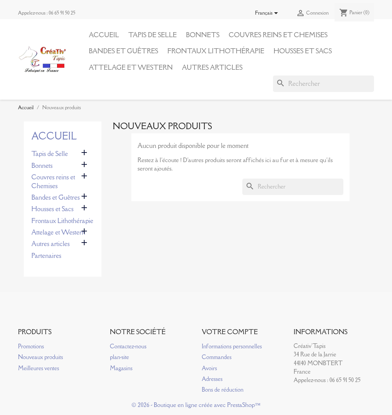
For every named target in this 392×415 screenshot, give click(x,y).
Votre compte (230, 332)
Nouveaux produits (40, 357)
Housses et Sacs (302, 51)
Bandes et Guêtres (123, 51)
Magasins (121, 368)
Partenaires (46, 255)
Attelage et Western (131, 67)
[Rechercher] (323, 83)
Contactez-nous (128, 346)
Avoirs (209, 368)
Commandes (217, 357)
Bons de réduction (222, 389)
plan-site (119, 357)
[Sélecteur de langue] (268, 13)
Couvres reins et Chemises (278, 35)
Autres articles (212, 67)
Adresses (212, 378)
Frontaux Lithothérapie (215, 51)
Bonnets (203, 35)
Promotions (31, 346)
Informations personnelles (232, 346)
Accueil (104, 35)
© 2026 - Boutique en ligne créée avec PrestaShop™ (196, 404)
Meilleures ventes (38, 368)
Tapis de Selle (152, 35)
